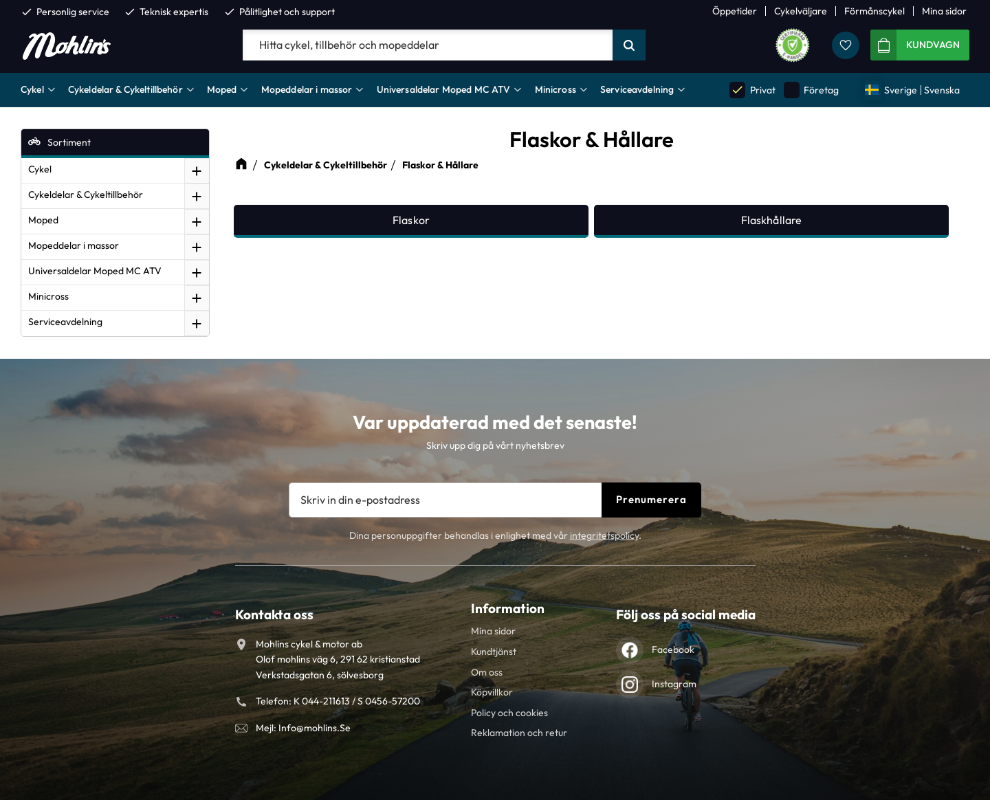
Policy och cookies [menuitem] (509, 713)
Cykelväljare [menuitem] (800, 11)
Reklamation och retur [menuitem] (519, 732)
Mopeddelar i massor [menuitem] (307, 89)
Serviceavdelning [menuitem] (637, 89)
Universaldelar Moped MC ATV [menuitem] (444, 89)
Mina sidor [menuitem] (944, 11)
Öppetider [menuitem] (734, 11)
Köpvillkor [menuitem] (492, 692)
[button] (845, 45)
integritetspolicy (604, 535)
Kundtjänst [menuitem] (493, 651)
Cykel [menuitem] (32, 89)
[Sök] (629, 45)
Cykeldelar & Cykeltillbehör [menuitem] (125, 89)
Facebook (673, 649)
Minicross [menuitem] (555, 89)
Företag (811, 90)
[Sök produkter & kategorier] (428, 45)
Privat (752, 90)
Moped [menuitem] (222, 89)
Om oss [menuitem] (487, 672)
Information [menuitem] (507, 608)
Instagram (674, 684)
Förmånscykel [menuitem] (874, 11)
